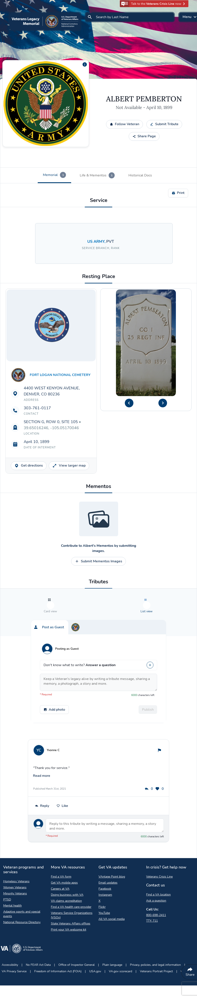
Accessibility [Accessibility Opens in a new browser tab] (10, 948)
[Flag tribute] (159, 743)
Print (178, 192)
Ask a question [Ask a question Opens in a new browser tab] (156, 884)
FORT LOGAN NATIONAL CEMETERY (60, 375)
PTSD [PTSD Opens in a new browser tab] (7, 883)
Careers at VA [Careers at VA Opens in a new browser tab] (60, 872)
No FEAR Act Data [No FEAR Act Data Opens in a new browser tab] (38, 948)
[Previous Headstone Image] (129, 403)
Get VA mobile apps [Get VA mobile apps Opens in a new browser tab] (64, 866)
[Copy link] (6, 67)
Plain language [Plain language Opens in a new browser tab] (112, 948)
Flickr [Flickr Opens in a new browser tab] (102, 890)
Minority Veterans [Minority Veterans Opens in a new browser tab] (15, 877)
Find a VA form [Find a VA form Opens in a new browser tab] (61, 860)
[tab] (54, 175)
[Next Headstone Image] (162, 403)
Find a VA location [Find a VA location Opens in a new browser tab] (158, 878)
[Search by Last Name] (130, 17)
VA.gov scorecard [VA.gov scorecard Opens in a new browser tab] (120, 954)
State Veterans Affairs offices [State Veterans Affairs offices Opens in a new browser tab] (70, 907)
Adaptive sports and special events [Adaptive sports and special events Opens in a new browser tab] (21, 897)
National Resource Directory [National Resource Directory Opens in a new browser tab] (22, 905)
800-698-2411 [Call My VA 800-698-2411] (156, 898)
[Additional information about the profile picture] (84, 64)
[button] (154, 3)
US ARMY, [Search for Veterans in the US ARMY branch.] (96, 241)
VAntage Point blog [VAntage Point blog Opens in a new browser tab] (111, 860)
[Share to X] (6, 86)
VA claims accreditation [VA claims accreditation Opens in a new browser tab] (66, 884)
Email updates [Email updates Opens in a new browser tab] (107, 866)
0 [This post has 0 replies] (148, 771)
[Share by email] (6, 57)
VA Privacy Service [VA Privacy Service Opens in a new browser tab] (14, 954)
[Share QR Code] (6, 96)
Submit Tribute (164, 124)
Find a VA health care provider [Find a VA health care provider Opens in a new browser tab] (71, 890)
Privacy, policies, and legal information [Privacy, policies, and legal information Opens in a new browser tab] (155, 948)
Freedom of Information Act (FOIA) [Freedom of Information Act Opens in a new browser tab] (57, 954)
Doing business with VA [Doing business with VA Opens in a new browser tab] (67, 878)
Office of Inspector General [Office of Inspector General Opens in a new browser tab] (76, 948)
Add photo (54, 703)
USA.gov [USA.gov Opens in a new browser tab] (95, 954)
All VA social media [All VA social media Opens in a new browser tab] (111, 902)
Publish (148, 703)
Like (62, 789)
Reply (42, 789)
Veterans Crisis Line (159, 860)
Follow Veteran (124, 124)
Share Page (144, 136)
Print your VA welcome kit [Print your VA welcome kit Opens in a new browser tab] (68, 913)
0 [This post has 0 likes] (159, 771)
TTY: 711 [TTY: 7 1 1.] (152, 904)
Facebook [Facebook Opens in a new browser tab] (104, 872)
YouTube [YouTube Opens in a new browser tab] (104, 896)
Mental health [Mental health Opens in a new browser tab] (12, 889)
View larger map (69, 465)
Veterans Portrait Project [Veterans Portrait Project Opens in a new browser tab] (156, 954)
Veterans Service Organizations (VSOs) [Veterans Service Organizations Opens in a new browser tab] (71, 898)
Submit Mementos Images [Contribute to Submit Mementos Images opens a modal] (98, 561)
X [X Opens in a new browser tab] (99, 884)
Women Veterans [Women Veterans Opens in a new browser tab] (15, 870)
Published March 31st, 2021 (49, 772)
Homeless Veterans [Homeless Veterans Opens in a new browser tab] (16, 864)
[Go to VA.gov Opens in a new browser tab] (21, 932)
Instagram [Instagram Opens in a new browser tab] (105, 878)
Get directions (28, 465)
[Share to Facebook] (6, 77)
